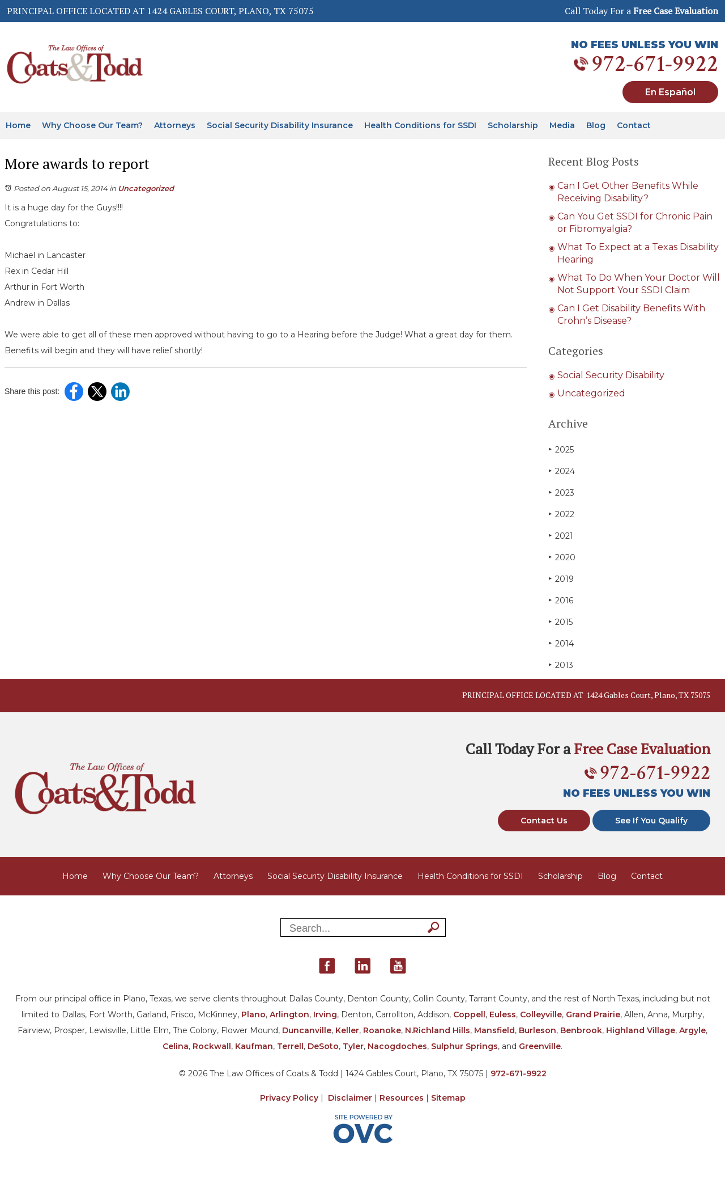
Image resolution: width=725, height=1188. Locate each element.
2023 (561, 492)
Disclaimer (350, 1098)
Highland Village (640, 1030)
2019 (561, 578)
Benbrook (581, 1030)
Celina (176, 1046)
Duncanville (306, 1030)
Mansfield (494, 1030)
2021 (560, 535)
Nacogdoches (397, 1046)
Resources (401, 1098)
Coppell (469, 1014)
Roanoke (382, 1030)
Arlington (289, 1014)
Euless (502, 1014)
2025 (561, 449)
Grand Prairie (593, 1014)
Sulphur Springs (464, 1046)
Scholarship (513, 125)
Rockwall (212, 1046)
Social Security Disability (610, 375)
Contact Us (544, 820)
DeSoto (323, 1046)
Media (562, 125)
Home (18, 125)
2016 (560, 600)
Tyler (353, 1046)
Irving (325, 1014)
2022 (561, 514)
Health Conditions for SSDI (420, 125)
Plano (253, 1014)
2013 (560, 665)
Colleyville (541, 1014)
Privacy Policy (289, 1098)
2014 (561, 643)
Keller (347, 1030)
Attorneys (174, 125)
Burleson (537, 1030)
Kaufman (254, 1046)
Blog (595, 125)
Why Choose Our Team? (92, 125)
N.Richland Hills (437, 1030)
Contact (634, 125)
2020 (561, 557)
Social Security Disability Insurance (280, 125)
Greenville (540, 1046)
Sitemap (448, 1098)
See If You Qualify (651, 820)
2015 (560, 621)
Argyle (692, 1030)
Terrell (290, 1046)
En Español (670, 92)
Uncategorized (146, 188)
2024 (561, 471)
